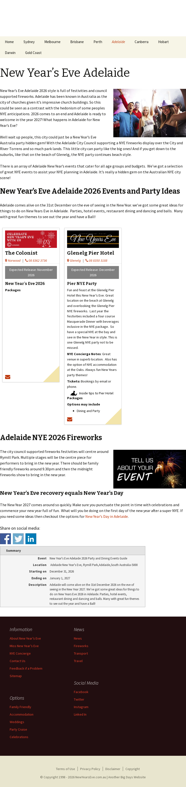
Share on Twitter (18, 538)
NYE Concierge (20, 653)
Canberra (141, 41)
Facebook (81, 692)
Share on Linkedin (30, 538)
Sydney (29, 41)
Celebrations (19, 737)
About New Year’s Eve (25, 638)
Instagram (81, 707)
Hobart (163, 41)
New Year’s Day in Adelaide (106, 516)
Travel (78, 661)
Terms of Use (65, 769)
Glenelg (74, 260)
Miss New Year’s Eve (24, 646)
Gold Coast (33, 52)
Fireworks (81, 646)
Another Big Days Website (127, 777)
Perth (97, 41)
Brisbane (77, 41)
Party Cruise (18, 729)
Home (9, 41)
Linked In (80, 714)
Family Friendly (20, 707)
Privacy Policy (90, 769)
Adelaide (118, 41)
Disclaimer (112, 769)
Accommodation (21, 714)
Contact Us (17, 661)
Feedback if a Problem (26, 668)
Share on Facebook (5, 538)
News (78, 638)
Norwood (13, 260)
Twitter (79, 699)
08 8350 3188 (96, 260)
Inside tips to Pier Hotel (96, 393)
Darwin (10, 52)
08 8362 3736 (36, 260)
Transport (81, 653)
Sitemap (16, 676)
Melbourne (52, 41)
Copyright (132, 769)
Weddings (17, 722)
